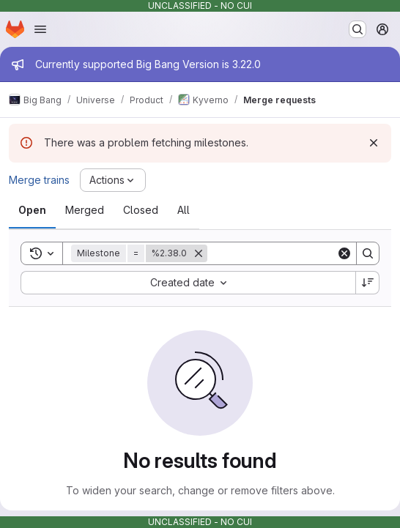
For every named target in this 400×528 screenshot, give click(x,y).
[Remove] (198, 253)
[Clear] (344, 253)
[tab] (32, 210)
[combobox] (188, 282)
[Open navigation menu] (40, 29)
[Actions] (113, 180)
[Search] (298, 253)
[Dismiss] (373, 143)
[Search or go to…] (357, 29)
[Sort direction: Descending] (367, 282)
